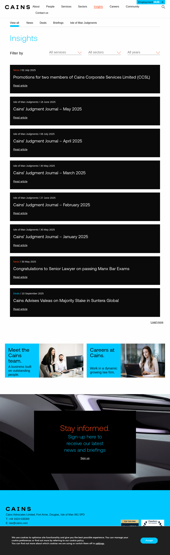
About (36, 6)
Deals (43, 22)
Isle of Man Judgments (83, 22)
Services (66, 6)
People (50, 6)
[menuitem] (37, 7)
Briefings (58, 22)
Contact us (42, 13)
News (29, 22)
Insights (98, 6)
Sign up (85, 458)
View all (14, 22)
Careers (114, 6)
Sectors (82, 6)
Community (132, 6)
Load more (157, 322)
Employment (150, 2)
